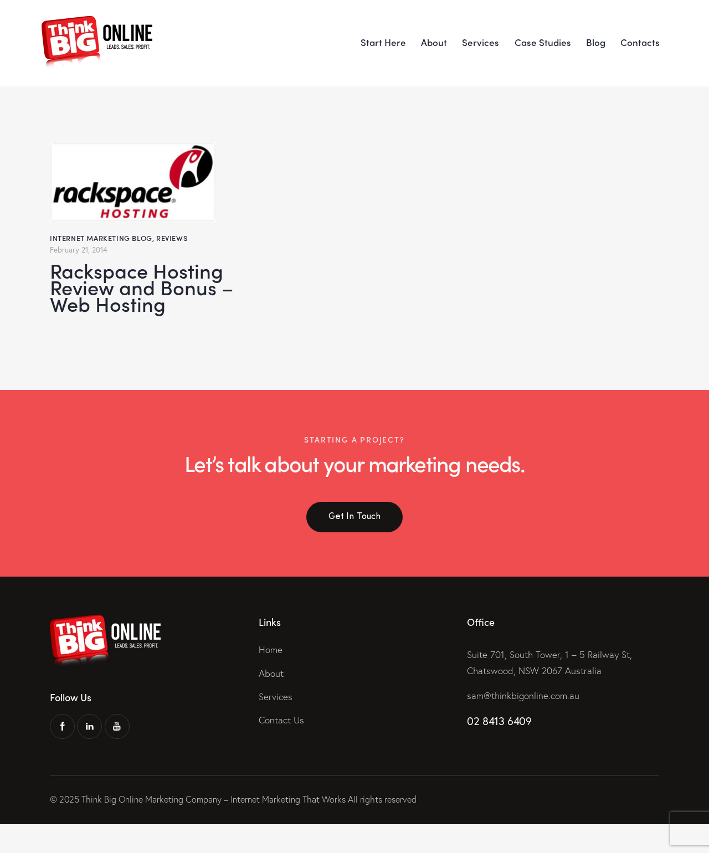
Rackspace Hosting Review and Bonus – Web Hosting (144, 301)
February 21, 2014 (79, 249)
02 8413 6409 (499, 749)
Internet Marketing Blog (101, 238)
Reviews (171, 238)
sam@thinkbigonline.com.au (523, 723)
